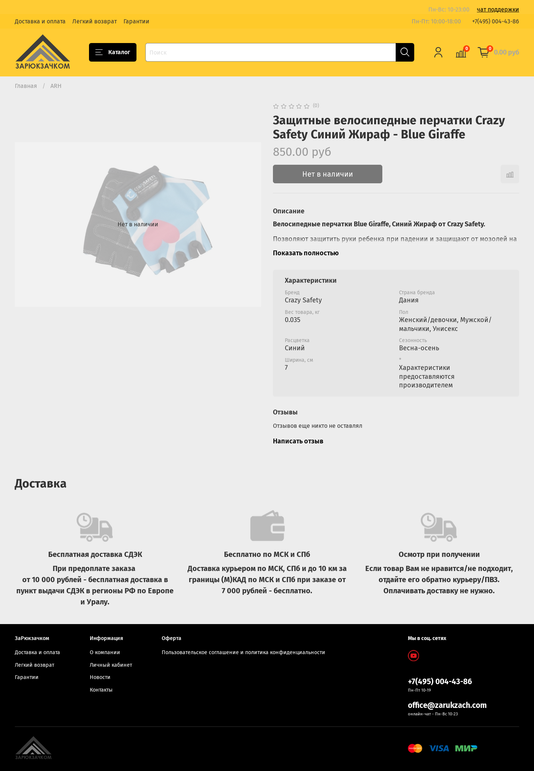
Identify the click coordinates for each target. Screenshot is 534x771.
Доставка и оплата (40, 21)
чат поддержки (498, 9)
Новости (100, 677)
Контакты (101, 690)
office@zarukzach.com (447, 705)
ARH (56, 85)
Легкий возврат (94, 21)
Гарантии (136, 21)
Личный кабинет (111, 665)
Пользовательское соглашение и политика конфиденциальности (243, 652)
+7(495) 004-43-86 (495, 21)
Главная (26, 85)
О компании (105, 652)
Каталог (112, 52)
